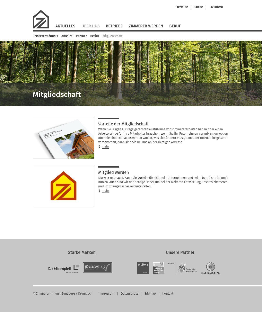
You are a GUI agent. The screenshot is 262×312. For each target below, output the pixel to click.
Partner (81, 36)
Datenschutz (129, 293)
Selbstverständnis (45, 36)
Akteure (66, 36)
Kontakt (167, 293)
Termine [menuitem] (182, 7)
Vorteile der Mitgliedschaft (123, 124)
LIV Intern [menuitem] (216, 7)
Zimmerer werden (146, 26)
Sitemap (150, 293)
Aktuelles (65, 26)
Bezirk (94, 36)
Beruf (175, 26)
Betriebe (114, 26)
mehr (105, 146)
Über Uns (90, 26)
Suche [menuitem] (198, 7)
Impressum (106, 293)
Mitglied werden (113, 172)
